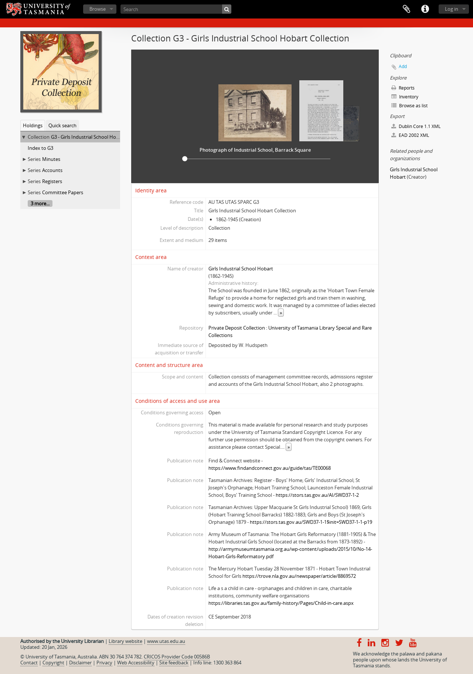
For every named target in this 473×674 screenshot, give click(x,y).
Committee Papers (62, 192)
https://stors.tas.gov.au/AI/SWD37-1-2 (317, 495)
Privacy (104, 662)
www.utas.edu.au (166, 641)
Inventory (404, 97)
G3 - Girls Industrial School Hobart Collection (99, 137)
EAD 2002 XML (410, 135)
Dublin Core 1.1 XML (415, 126)
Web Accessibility (135, 662)
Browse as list (409, 105)
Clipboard (406, 9)
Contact (29, 662)
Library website (125, 641)
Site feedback (173, 662)
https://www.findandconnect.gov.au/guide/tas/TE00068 (269, 468)
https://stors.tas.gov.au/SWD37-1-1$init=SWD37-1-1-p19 (311, 522)
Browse (97, 9)
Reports (403, 88)
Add (403, 66)
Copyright (53, 662)
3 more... (40, 203)
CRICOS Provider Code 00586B (177, 656)
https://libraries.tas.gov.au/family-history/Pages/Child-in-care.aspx (281, 603)
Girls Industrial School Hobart (240, 268)
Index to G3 (40, 148)
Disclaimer (80, 662)
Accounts (52, 170)
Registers (52, 181)
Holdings (32, 125)
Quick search (62, 125)
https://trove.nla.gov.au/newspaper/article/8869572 (299, 576)
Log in (451, 9)
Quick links (425, 9)
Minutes (51, 159)
